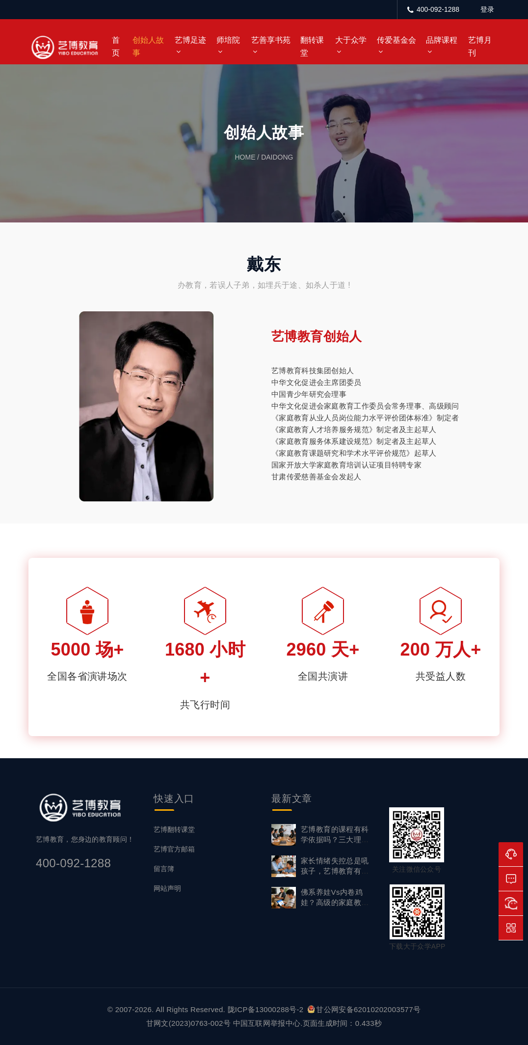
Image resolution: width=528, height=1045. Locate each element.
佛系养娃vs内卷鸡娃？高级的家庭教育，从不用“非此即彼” (337, 902)
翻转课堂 (312, 46)
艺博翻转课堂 (174, 829)
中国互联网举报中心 (267, 1023)
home (245, 157)
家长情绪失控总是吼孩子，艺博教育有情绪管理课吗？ (335, 870)
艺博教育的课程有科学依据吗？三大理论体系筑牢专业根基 (335, 839)
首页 (116, 46)
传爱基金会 (396, 40)
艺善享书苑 (270, 40)
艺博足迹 (190, 40)
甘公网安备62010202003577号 (364, 1009)
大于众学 (351, 40)
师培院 (228, 40)
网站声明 (167, 888)
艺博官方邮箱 (174, 849)
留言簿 (164, 869)
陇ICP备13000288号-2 (267, 1009)
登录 (487, 9)
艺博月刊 (480, 46)
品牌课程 (441, 40)
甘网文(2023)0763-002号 (188, 1023)
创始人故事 (148, 46)
